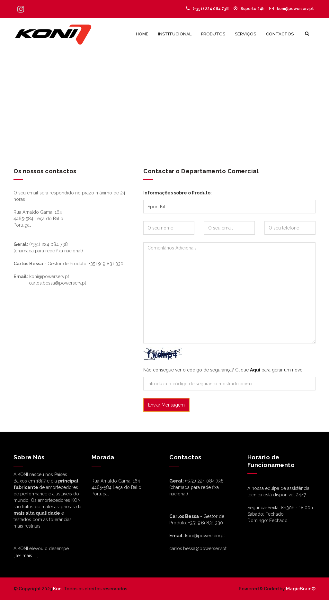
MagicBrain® (300, 588)
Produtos (213, 34)
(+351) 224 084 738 (207, 8)
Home (142, 34)
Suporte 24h (249, 8)
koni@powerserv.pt (291, 8)
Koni (58, 588)
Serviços (245, 34)
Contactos (280, 34)
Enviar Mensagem (166, 405)
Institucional (174, 34)
